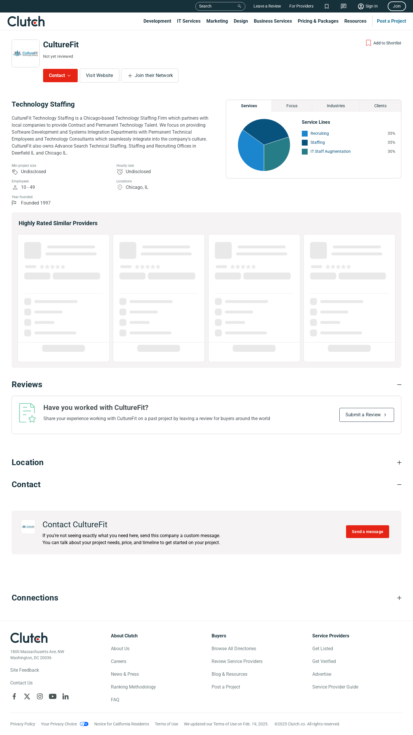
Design (241, 21)
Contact (57, 75)
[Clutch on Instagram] (40, 696)
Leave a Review (267, 6)
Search (205, 6)
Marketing (217, 21)
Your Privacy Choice (59, 724)
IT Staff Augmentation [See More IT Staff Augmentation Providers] (331, 151)
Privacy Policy (22, 724)
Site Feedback (24, 670)
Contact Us (21, 683)
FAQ (115, 699)
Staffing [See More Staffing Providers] (318, 142)
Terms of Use (166, 724)
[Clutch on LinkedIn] (65, 696)
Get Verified (324, 661)
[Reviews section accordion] (206, 385)
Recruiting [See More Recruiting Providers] (320, 133)
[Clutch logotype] (29, 637)
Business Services (273, 21)
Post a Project (391, 21)
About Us (120, 648)
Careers (118, 661)
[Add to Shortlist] (383, 43)
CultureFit (61, 44)
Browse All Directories (234, 648)
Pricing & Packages (318, 21)
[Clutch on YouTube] (53, 696)
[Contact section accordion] (206, 485)
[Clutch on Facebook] (14, 696)
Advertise (321, 674)
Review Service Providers (237, 661)
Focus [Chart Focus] (291, 105)
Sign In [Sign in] (372, 6)
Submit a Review (363, 414)
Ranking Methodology (133, 687)
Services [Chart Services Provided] (249, 105)
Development (157, 21)
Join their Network (154, 75)
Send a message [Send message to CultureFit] (367, 531)
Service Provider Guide (335, 687)
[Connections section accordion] (206, 598)
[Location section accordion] (206, 462)
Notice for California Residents (121, 724)
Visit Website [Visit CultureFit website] (99, 75)
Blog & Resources (229, 674)
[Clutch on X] (27, 696)
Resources (355, 21)
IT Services (189, 21)
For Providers (301, 6)
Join (397, 6)
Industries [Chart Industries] (336, 105)
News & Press (125, 674)
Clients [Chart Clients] (380, 105)
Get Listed (322, 648)
